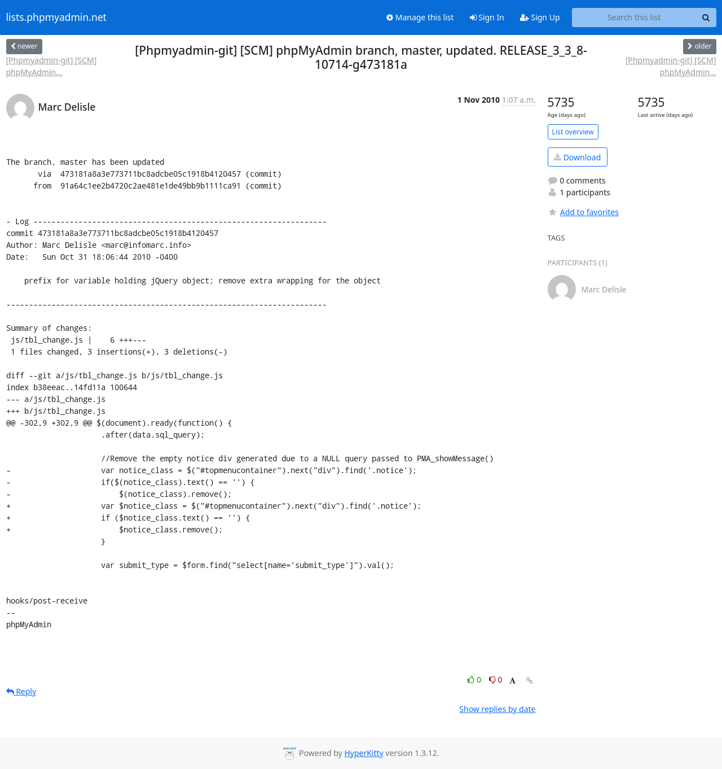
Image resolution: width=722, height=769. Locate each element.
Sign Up (540, 17)
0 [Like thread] (475, 679)
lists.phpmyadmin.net (56, 17)
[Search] (706, 17)
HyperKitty (363, 753)
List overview (573, 132)
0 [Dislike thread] (496, 679)
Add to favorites (583, 212)
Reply (21, 691)
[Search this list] (634, 17)
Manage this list (420, 17)
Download (577, 157)
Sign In (487, 17)
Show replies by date (497, 709)
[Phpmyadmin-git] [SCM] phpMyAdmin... (51, 66)
